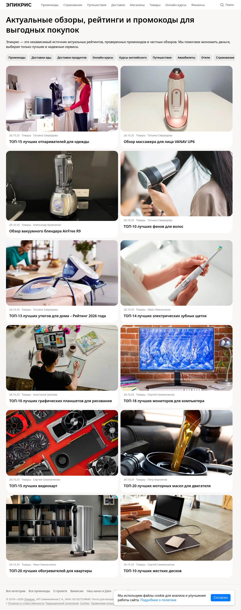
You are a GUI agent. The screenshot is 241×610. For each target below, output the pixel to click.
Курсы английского (133, 57)
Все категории (15, 591)
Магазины (137, 5)
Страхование (72, 5)
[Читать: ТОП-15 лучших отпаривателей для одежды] (62, 99)
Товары (155, 5)
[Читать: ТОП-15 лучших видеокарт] (62, 443)
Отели (205, 57)
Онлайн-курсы (176, 5)
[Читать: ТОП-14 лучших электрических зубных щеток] (176, 273)
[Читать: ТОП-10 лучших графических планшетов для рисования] (62, 358)
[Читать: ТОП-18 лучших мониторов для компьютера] (176, 358)
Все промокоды (39, 591)
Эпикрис (29, 599)
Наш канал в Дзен (99, 591)
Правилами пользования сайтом (112, 603)
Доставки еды (41, 57)
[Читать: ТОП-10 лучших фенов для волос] (176, 183)
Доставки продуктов (72, 57)
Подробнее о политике (158, 600)
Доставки (118, 5)
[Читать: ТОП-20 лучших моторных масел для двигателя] (176, 443)
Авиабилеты (186, 57)
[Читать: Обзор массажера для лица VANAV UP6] (176, 99)
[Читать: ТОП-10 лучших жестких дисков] (176, 528)
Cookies (84, 603)
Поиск (227, 4)
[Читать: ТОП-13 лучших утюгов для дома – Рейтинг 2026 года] (62, 273)
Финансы (198, 5)
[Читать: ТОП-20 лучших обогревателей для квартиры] (62, 528)
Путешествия (96, 5)
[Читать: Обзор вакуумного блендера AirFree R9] (62, 186)
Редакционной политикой (62, 603)
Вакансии (76, 591)
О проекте (60, 591)
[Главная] (18, 5)
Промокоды (49, 5)
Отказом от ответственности (26, 603)
